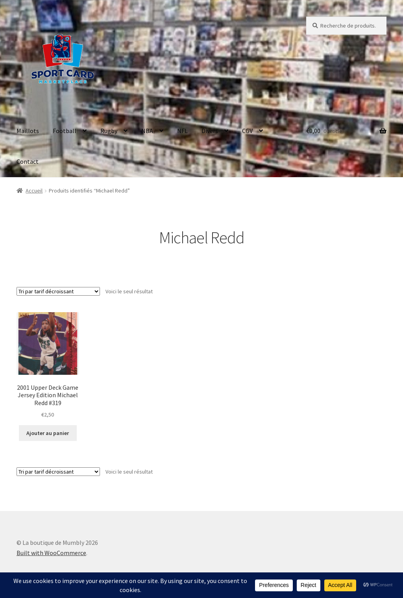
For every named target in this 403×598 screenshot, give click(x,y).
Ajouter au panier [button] (47, 433)
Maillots (28, 131)
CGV (247, 131)
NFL (182, 131)
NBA (147, 131)
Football (64, 131)
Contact (28, 161)
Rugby (108, 131)
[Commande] (58, 291)
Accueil (34, 190)
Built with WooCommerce (51, 553)
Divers (210, 131)
